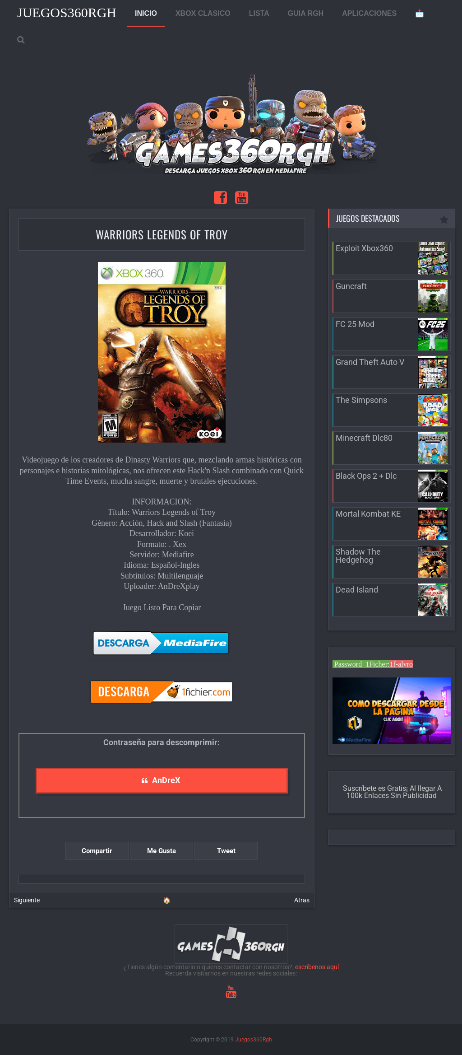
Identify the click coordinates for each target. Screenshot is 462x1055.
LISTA (259, 13)
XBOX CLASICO (203, 13)
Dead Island (357, 589)
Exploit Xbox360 (364, 248)
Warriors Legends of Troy (162, 234)
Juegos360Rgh (66, 12)
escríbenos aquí (317, 967)
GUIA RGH (305, 13)
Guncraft (351, 286)
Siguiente (27, 900)
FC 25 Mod (355, 324)
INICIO (146, 13)
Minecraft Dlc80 (364, 438)
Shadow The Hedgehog (358, 556)
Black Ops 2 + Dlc (366, 476)
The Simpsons (361, 400)
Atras (302, 900)
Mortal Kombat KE (368, 513)
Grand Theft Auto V (370, 362)
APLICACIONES (369, 13)
